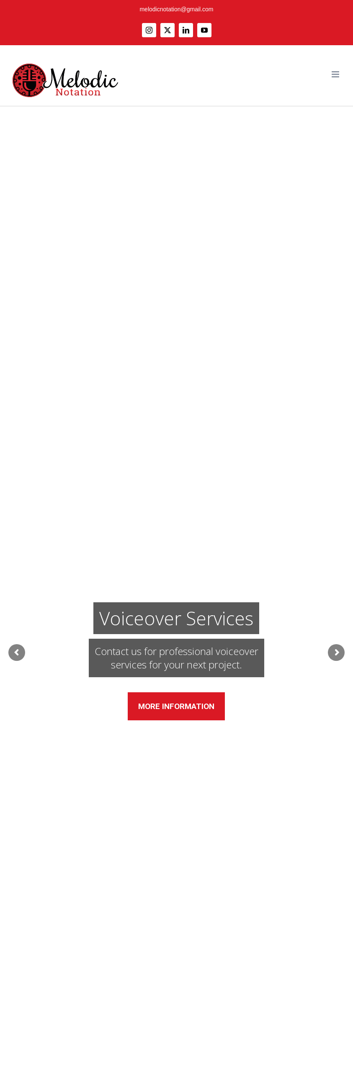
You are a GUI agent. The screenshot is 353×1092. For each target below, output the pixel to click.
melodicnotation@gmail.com (176, 9)
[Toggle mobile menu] (336, 74)
